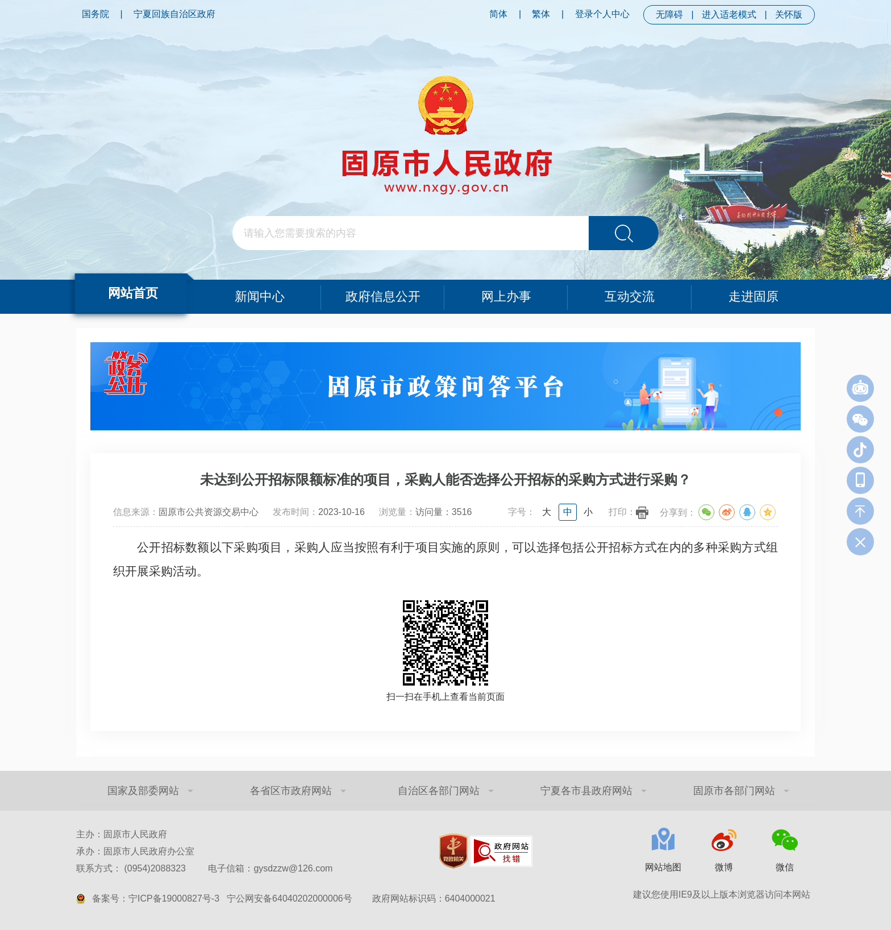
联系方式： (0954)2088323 (204, 868)
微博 (724, 867)
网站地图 (663, 867)
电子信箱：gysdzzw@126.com (270, 868)
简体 (498, 14)
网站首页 (133, 293)
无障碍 (669, 14)
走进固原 (753, 296)
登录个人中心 (602, 14)
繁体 (541, 14)
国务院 (95, 14)
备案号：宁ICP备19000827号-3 (155, 898)
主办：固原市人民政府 (121, 834)
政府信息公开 (382, 296)
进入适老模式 (729, 14)
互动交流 (630, 296)
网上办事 (506, 296)
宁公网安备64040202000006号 (289, 898)
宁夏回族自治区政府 (174, 14)
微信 (785, 867)
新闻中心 (260, 296)
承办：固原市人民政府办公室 (135, 851)
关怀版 (788, 14)
